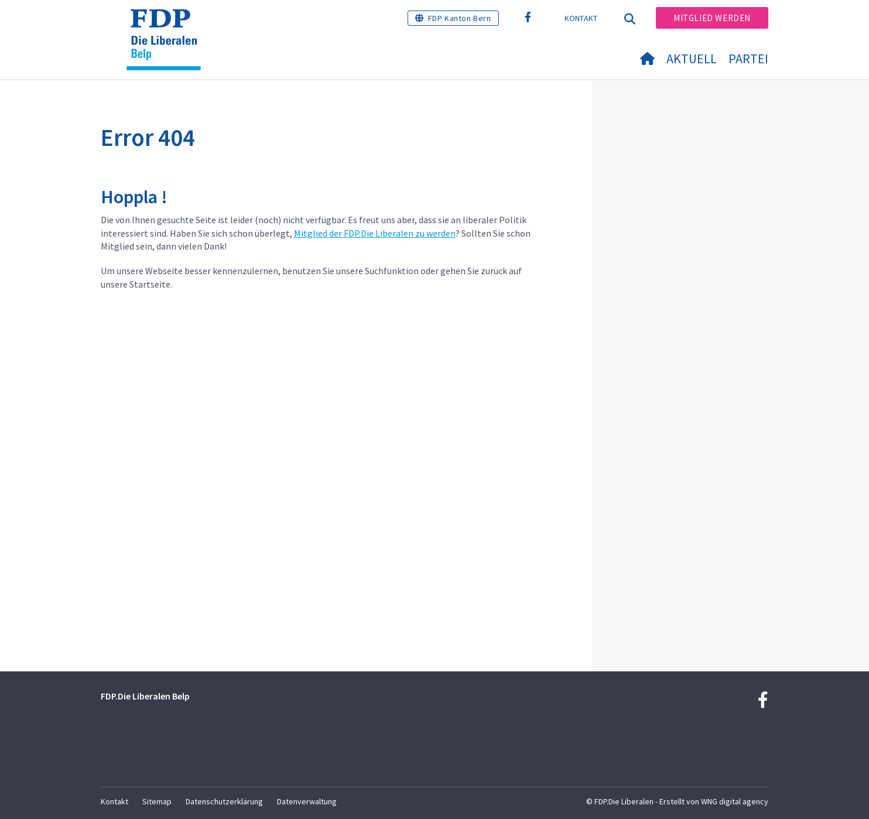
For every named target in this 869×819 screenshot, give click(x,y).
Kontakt (581, 18)
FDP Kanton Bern (459, 18)
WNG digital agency (734, 801)
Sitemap (157, 801)
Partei (748, 58)
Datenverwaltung (307, 801)
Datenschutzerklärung (224, 801)
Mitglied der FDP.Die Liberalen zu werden (375, 233)
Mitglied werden (712, 17)
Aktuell (691, 58)
